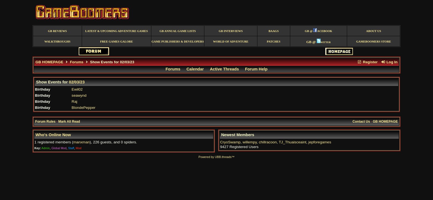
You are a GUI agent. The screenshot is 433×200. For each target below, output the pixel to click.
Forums (76, 62)
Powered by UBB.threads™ (216, 157)
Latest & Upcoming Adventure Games (116, 31)
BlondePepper (83, 108)
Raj (74, 101)
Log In (389, 62)
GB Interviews (231, 31)
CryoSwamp (230, 142)
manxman (81, 142)
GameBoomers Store (373, 41)
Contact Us (361, 121)
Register (367, 62)
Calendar (195, 69)
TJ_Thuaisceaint (293, 142)
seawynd (79, 95)
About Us (373, 31)
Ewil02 (77, 89)
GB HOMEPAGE (49, 62)
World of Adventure (230, 41)
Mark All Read (69, 121)
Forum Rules (45, 121)
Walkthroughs (57, 41)
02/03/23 (77, 82)
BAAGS (273, 31)
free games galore (116, 41)
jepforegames (319, 142)
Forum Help (256, 69)
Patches (273, 41)
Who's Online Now (53, 135)
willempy (250, 142)
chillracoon (268, 142)
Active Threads (224, 69)
